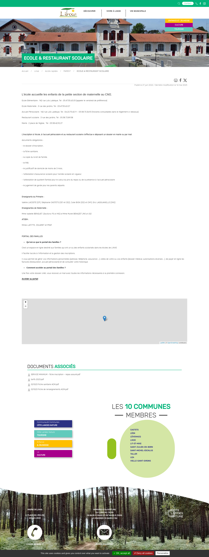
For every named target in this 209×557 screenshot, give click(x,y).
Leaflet (162, 343)
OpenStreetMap (173, 343)
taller (133, 454)
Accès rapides (51, 71)
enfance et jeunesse (179, 21)
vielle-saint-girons (140, 461)
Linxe (36, 71)
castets (134, 430)
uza (132, 457)
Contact (187, 3)
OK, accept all (122, 553)
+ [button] (25, 302)
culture (179, 25)
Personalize (162, 553)
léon (132, 433)
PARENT (67, 71)
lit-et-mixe (135, 443)
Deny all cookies (143, 553)
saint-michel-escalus (141, 450)
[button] (179, 3)
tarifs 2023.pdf (35, 379)
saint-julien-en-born (141, 447)
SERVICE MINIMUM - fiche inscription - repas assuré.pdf (53, 374)
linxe (133, 440)
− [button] (25, 306)
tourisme (179, 29)
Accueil (25, 71)
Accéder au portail (30, 279)
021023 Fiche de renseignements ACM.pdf (47, 389)
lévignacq (135, 437)
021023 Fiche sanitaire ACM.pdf (43, 384)
